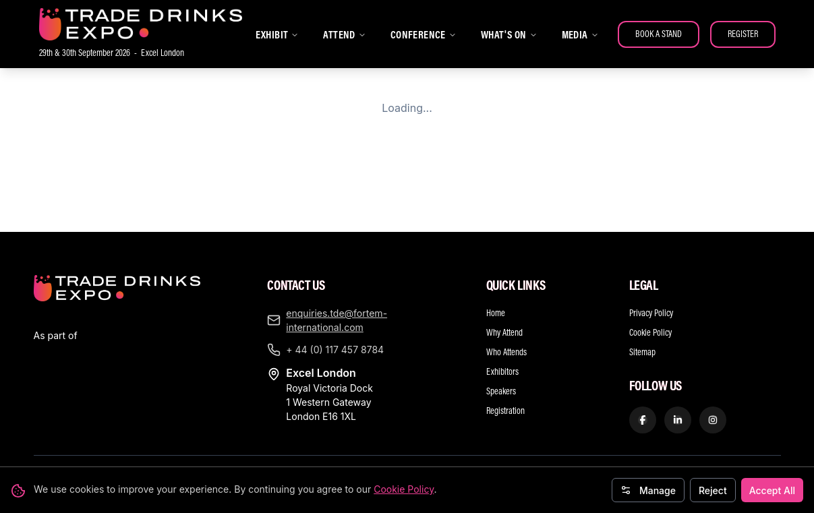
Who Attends (506, 256)
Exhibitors (502, 276)
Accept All (772, 490)
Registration (505, 315)
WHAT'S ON (509, 34)
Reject (713, 490)
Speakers (501, 295)
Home (495, 217)
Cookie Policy (404, 489)
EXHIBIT (277, 34)
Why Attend (504, 237)
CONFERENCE (423, 34)
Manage (648, 490)
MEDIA (580, 34)
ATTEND (344, 34)
